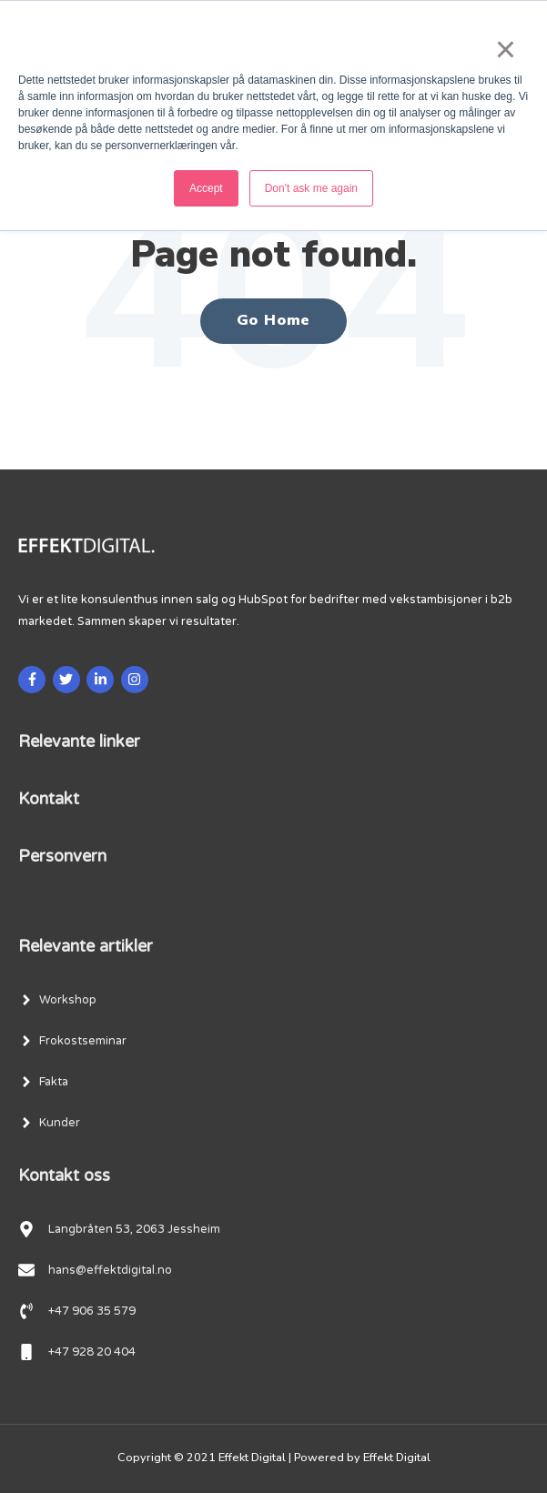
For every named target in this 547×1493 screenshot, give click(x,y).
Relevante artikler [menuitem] (85, 946)
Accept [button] (206, 188)
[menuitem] (57, 1000)
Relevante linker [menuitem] (79, 741)
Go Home (274, 320)
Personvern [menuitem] (62, 856)
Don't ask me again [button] (311, 188)
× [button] (503, 49)
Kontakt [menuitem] (48, 799)
